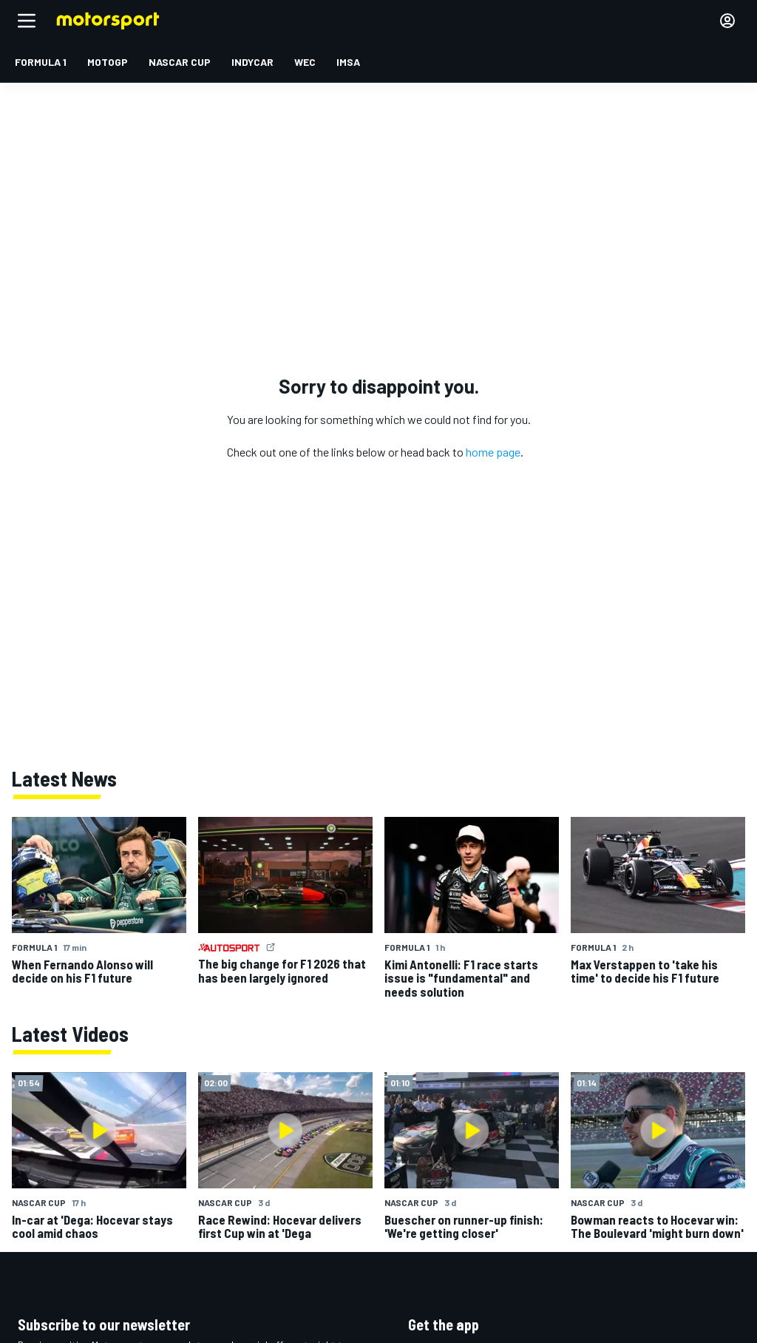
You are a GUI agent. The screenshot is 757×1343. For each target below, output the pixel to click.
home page (493, 452)
